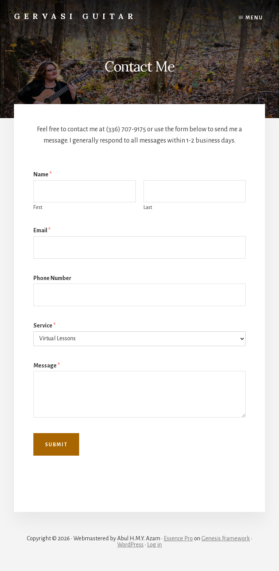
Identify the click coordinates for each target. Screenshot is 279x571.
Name (42, 174)
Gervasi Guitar (75, 16)
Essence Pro (178, 538)
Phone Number (52, 278)
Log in (154, 544)
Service (44, 325)
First (37, 207)
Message (46, 365)
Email (41, 230)
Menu (254, 18)
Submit (56, 444)
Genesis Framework (225, 538)
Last (148, 207)
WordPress (130, 544)
